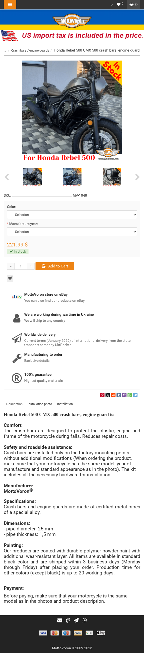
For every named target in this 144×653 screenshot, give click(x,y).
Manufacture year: (23, 224)
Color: (11, 207)
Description (14, 404)
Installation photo (40, 404)
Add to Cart (55, 266)
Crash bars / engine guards (30, 50)
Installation (65, 404)
